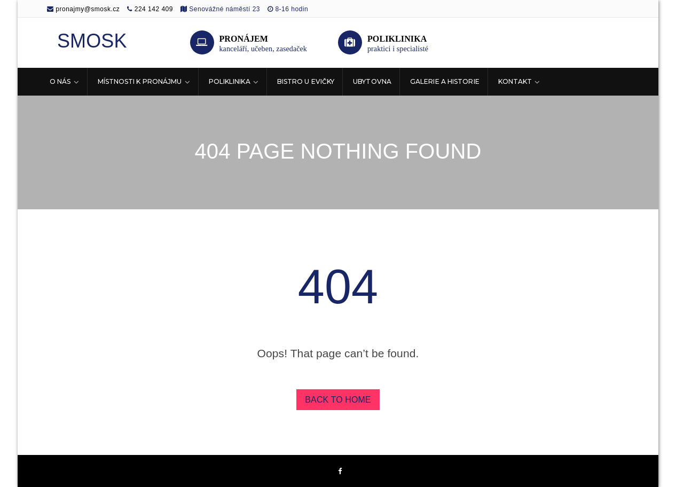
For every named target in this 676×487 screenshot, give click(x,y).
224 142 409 (154, 9)
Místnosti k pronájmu (140, 81)
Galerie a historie (445, 81)
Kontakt (515, 81)
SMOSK (92, 41)
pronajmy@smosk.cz (83, 9)
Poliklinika (229, 81)
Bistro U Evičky (306, 81)
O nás (60, 81)
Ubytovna (372, 81)
